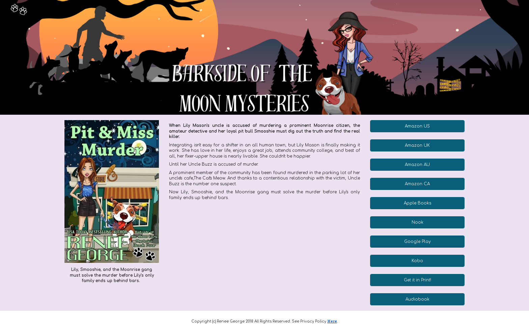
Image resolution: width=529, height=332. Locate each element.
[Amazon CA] (417, 183)
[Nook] (417, 222)
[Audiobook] (417, 299)
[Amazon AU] (417, 164)
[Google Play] (417, 241)
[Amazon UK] (417, 145)
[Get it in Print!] (417, 280)
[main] (111, 275)
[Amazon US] (417, 126)
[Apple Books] (417, 203)
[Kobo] (417, 260)
